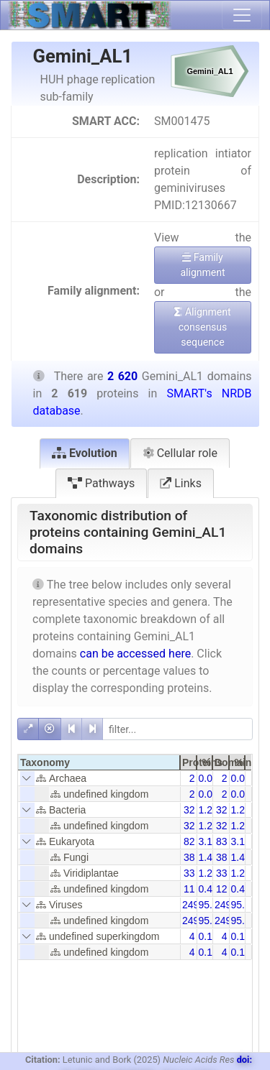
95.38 (243, 904)
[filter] (177, 729)
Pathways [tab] (101, 483)
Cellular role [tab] (180, 453)
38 (189, 857)
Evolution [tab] (84, 453)
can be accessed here (135, 653)
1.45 (208, 857)
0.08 (208, 778)
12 (222, 889)
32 (189, 810)
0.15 (208, 936)
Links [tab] (181, 483)
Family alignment (202, 265)
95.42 (211, 904)
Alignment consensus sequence (202, 327)
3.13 (208, 841)
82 (189, 841)
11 (189, 889)
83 (222, 841)
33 (189, 873)
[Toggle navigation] (242, 15)
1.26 (208, 873)
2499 (193, 904)
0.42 (208, 889)
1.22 (208, 810)
